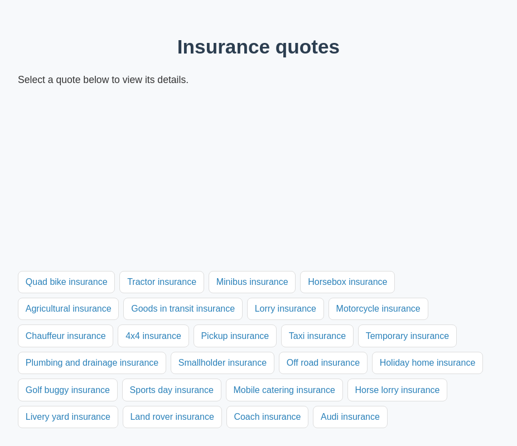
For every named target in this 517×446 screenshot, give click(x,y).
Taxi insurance (317, 336)
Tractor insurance (161, 282)
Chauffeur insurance (66, 336)
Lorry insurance (285, 308)
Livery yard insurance (68, 416)
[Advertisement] (258, 179)
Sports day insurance (172, 390)
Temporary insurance (407, 336)
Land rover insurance (172, 416)
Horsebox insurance (347, 282)
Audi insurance (350, 416)
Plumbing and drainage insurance (92, 362)
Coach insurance (267, 416)
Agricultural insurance (69, 308)
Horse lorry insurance (397, 390)
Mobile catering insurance (284, 390)
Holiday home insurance (428, 362)
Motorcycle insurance (378, 308)
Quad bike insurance (67, 282)
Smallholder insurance (222, 362)
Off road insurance (323, 362)
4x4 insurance (153, 336)
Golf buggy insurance (68, 390)
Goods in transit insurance (183, 308)
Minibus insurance (252, 282)
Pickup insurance (235, 336)
